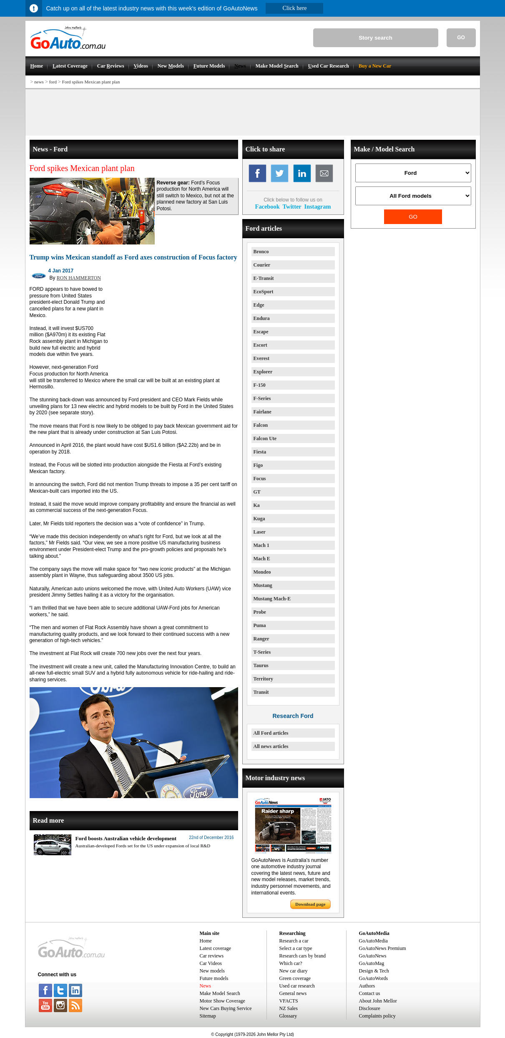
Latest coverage (215, 948)
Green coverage (295, 978)
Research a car (294, 941)
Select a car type (295, 948)
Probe (260, 612)
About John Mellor (378, 1001)
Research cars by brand (302, 956)
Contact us (369, 993)
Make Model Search (220, 993)
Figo (258, 465)
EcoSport (264, 292)
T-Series (262, 652)
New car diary (293, 971)
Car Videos (211, 963)
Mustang (263, 585)
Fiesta (260, 452)
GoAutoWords (373, 978)
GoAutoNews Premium (382, 948)
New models (212, 971)
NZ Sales (288, 1008)
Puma (260, 625)
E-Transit (264, 278)
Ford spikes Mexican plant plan (91, 81)
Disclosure (369, 1008)
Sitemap (208, 1016)
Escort (260, 345)
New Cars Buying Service (226, 1008)
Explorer (263, 372)
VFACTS (288, 1001)
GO (461, 37)
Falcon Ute (265, 438)
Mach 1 (261, 545)
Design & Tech (374, 971)
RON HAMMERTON (79, 278)
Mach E (262, 559)
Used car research (297, 986)
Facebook (267, 206)
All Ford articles (271, 733)
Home (206, 941)
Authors (367, 986)
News (205, 986)
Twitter (291, 206)
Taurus (261, 665)
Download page (310, 904)
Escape (261, 332)
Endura (262, 318)
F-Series (262, 398)
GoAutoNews (373, 956)
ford (53, 81)
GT (257, 492)
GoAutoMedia (373, 941)
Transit (261, 692)
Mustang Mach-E (272, 599)
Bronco (261, 251)
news (39, 81)
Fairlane (262, 412)
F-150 (260, 385)
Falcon (261, 425)
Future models (214, 978)
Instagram (317, 206)
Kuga (259, 519)
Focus (260, 478)
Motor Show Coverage (222, 1001)
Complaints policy (377, 1016)
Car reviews (212, 956)
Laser (260, 532)
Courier (262, 265)
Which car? (290, 963)
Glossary (288, 1016)
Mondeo (262, 572)
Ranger (261, 639)
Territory (264, 679)
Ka (257, 505)
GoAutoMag (371, 963)
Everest (261, 358)
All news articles (271, 746)
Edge (259, 305)
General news (293, 993)
